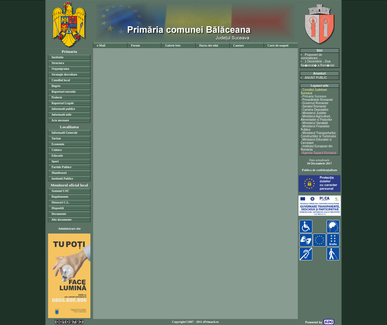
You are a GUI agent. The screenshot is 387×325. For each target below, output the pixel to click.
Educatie (57, 155)
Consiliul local (60, 80)
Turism (56, 138)
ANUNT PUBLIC (316, 77)
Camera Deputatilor (315, 109)
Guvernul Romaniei (315, 103)
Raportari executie (63, 91)
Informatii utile (61, 114)
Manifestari (59, 172)
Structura (57, 63)
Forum (135, 45)
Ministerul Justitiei (314, 113)
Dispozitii (57, 208)
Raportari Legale (62, 103)
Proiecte (56, 97)
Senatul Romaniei (314, 106)
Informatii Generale (64, 132)
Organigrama (60, 68)
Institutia (57, 57)
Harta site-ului (208, 45)
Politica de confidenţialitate (319, 170)
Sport (55, 161)
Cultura (56, 149)
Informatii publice (63, 108)
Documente (58, 213)
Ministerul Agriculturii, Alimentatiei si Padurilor (316, 118)
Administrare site (69, 228)
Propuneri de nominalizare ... (311, 56)
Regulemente (59, 196)
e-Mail (101, 45)
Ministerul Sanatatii (315, 123)
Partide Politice (61, 167)
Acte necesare (60, 120)
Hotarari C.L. (60, 202)
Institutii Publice (62, 178)
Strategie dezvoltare (64, 74)
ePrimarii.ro (211, 321)
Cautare (238, 45)
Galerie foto (172, 45)
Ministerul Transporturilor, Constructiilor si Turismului (318, 134)
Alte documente (61, 219)
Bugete (55, 86)
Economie (57, 144)
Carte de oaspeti (277, 45)
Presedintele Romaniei (317, 99)
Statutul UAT (60, 191)
